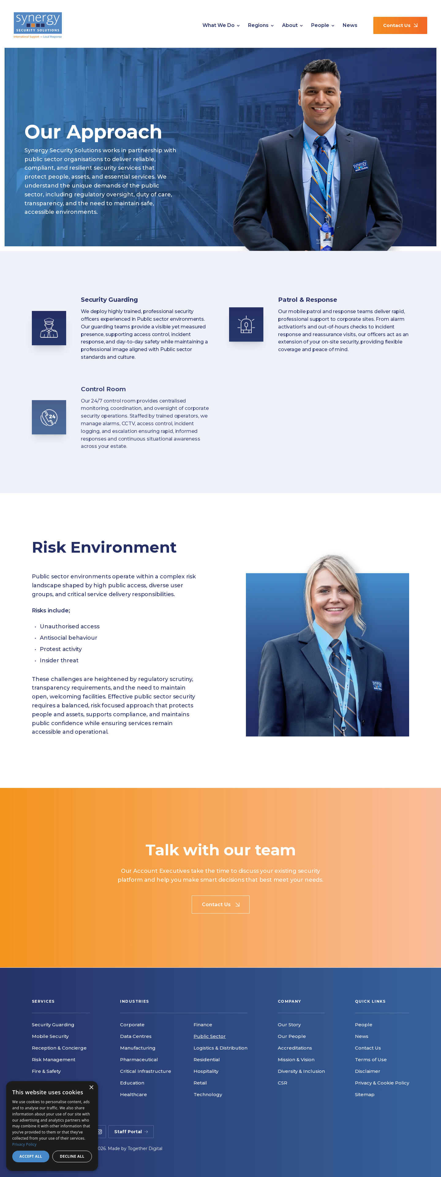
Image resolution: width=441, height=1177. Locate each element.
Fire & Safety (46, 1071)
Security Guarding (53, 1025)
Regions (260, 25)
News (350, 25)
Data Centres (136, 1036)
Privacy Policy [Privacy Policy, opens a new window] (24, 1144)
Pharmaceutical (139, 1059)
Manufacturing (138, 1048)
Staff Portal (131, 1131)
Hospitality (206, 1071)
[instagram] (99, 1131)
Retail (200, 1083)
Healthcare (133, 1094)
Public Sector (210, 1036)
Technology (208, 1094)
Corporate (132, 1025)
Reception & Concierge (59, 1048)
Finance (203, 1025)
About (292, 25)
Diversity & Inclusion (301, 1071)
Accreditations (295, 1048)
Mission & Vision (296, 1059)
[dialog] (52, 1126)
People (322, 25)
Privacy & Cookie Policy (382, 1083)
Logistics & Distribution (220, 1048)
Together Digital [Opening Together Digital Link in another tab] (145, 1148)
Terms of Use (371, 1059)
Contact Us (400, 25)
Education (132, 1083)
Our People (292, 1036)
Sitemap (365, 1094)
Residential (207, 1059)
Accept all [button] (31, 1156)
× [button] (91, 1087)
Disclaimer (367, 1071)
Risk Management (53, 1059)
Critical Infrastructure (145, 1071)
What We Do (220, 25)
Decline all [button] (72, 1156)
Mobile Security (50, 1036)
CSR (282, 1083)
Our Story (289, 1025)
